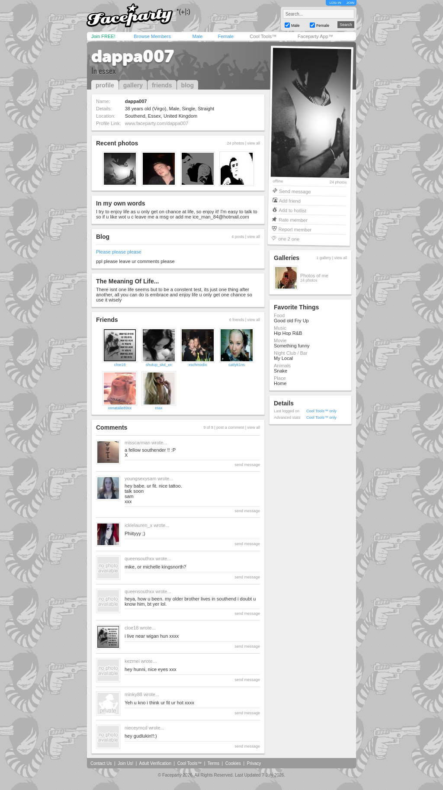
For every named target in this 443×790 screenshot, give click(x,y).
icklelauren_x (138, 525)
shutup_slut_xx (159, 365)
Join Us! (125, 763)
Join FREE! (103, 36)
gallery (133, 85)
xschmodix (198, 365)
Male (197, 36)
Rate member (293, 219)
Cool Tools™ (263, 36)
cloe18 (120, 365)
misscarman (137, 442)
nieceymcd (136, 727)
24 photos (338, 182)
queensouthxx (139, 558)
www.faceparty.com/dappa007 (157, 123)
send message (247, 464)
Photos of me (314, 275)
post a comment (230, 427)
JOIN (350, 3)
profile (105, 85)
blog (187, 85)
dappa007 (132, 56)
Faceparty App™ (315, 36)
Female (226, 36)
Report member (295, 229)
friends (162, 85)
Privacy (254, 763)
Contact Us (101, 763)
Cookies (233, 763)
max (158, 408)
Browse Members (152, 36)
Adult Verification (155, 763)
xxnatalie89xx (120, 408)
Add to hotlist (292, 210)
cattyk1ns (236, 365)
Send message (295, 191)
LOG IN (335, 3)
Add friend (290, 200)
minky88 (133, 694)
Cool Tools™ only (321, 411)
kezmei (132, 661)
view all (253, 143)
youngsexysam (140, 478)
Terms (213, 763)
